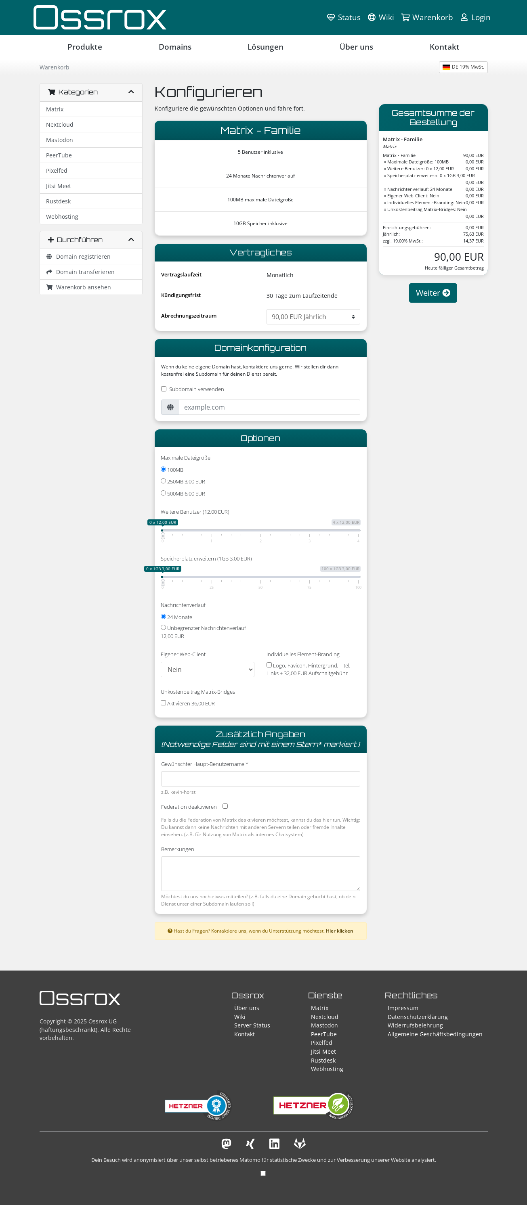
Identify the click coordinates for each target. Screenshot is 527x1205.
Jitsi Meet (58, 186)
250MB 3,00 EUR (183, 481)
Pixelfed (56, 170)
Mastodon (59, 140)
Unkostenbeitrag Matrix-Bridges (198, 691)
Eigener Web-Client (183, 654)
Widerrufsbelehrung (415, 1025)
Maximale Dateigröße (185, 457)
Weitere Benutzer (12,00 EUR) (195, 511)
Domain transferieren (80, 272)
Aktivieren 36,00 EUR (188, 703)
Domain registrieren (78, 256)
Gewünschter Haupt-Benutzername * (204, 764)
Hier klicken (339, 930)
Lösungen (265, 46)
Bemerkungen (177, 849)
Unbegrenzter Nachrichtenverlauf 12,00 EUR (203, 632)
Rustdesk (58, 201)
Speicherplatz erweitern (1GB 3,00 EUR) (206, 558)
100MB (172, 469)
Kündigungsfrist (181, 295)
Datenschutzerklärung (418, 1017)
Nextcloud (59, 124)
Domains (175, 46)
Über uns (356, 46)
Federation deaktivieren (189, 806)
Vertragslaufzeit (181, 274)
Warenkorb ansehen (78, 287)
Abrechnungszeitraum (188, 315)
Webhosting (62, 216)
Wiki (240, 1017)
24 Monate (176, 617)
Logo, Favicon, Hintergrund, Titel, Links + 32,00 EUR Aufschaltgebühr (309, 669)
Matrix (54, 109)
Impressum (403, 1008)
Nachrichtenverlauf (183, 605)
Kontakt (445, 46)
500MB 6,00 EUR (183, 493)
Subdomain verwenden (196, 389)
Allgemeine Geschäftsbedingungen (435, 1034)
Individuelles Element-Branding (303, 654)
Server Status (252, 1025)
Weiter (433, 292)
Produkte (84, 46)
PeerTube (59, 155)
